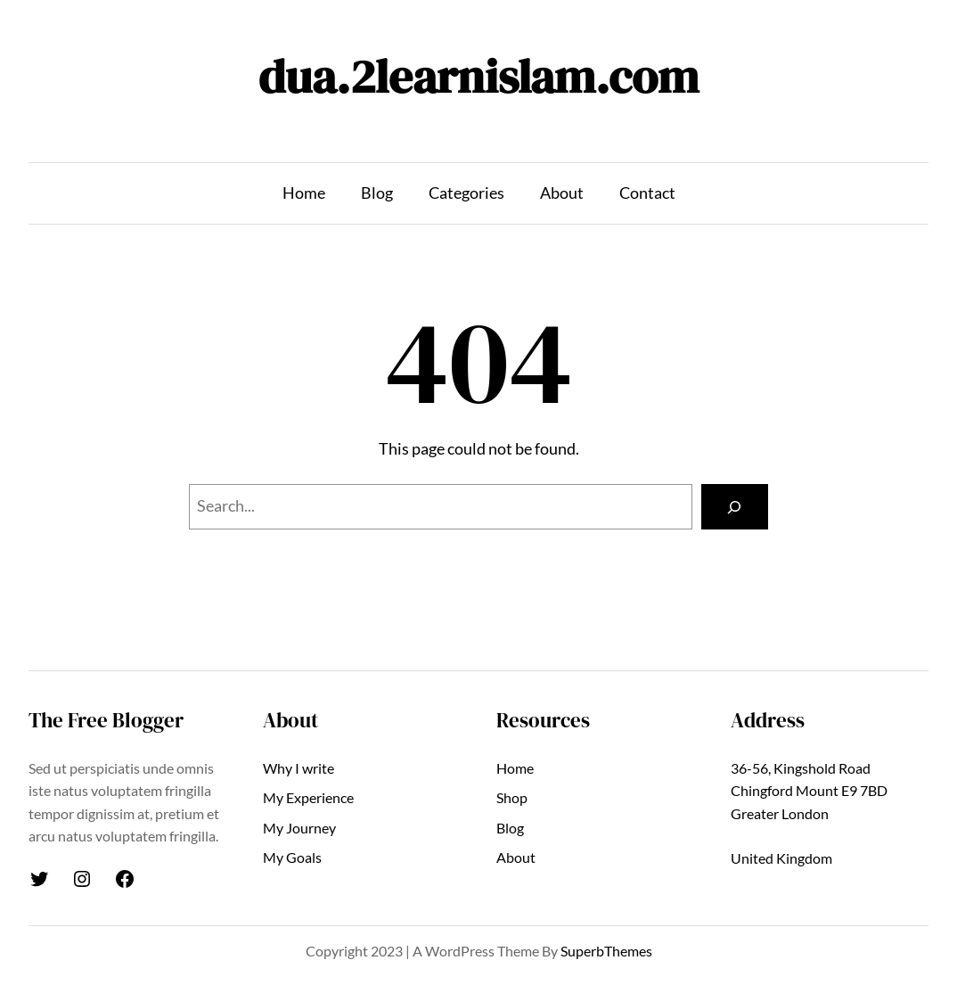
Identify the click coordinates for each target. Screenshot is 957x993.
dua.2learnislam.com (478, 77)
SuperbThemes (606, 950)
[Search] (734, 507)
